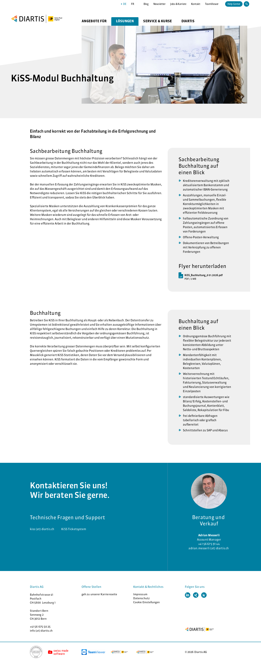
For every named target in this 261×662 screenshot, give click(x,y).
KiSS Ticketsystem (73, 529)
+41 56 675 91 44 (209, 544)
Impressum (140, 594)
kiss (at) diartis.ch (42, 529)
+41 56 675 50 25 (40, 626)
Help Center (233, 4)
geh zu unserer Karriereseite (99, 594)
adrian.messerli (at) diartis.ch (208, 548)
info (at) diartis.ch (41, 630)
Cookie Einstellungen (146, 602)
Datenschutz (141, 598)
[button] (187, 595)
